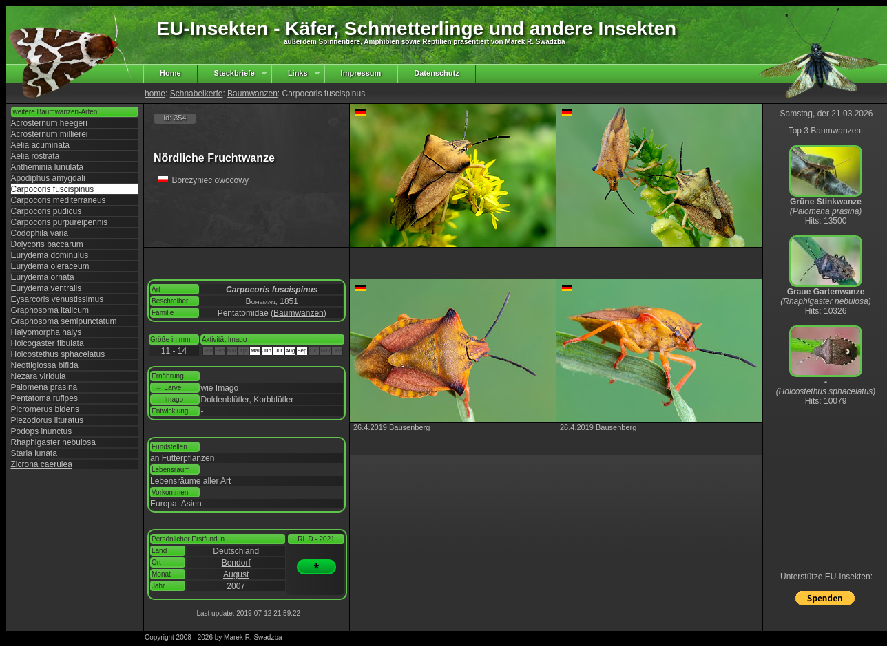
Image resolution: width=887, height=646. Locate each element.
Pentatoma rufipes (44, 398)
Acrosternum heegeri (49, 123)
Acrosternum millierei (49, 134)
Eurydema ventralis (46, 288)
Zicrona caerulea (41, 464)
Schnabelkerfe (196, 93)
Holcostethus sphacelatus (58, 354)
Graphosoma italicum (50, 310)
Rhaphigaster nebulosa (53, 442)
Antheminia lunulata (47, 167)
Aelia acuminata (40, 145)
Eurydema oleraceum (50, 266)
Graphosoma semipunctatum (64, 321)
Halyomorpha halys (46, 332)
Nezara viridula (38, 376)
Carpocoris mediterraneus (58, 200)
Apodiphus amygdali (48, 178)
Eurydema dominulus (50, 255)
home (155, 93)
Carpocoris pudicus (46, 211)
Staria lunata (34, 453)
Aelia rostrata (35, 156)
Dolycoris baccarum (47, 244)
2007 (236, 586)
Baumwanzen (252, 93)
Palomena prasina (44, 387)
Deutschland (236, 551)
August (236, 574)
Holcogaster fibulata (47, 343)
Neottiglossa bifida (45, 365)
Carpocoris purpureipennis (59, 222)
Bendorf (236, 563)
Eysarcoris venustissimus (57, 299)
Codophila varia (39, 233)
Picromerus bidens (45, 409)
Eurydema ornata (42, 277)
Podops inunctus (41, 431)
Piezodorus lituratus (47, 420)
